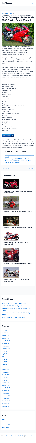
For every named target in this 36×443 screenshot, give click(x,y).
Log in (3, 419)
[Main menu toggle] (32, 3)
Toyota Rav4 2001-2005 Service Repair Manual (13, 317)
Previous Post (5, 168)
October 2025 (5, 346)
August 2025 (5, 351)
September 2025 (6, 348)
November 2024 (6, 375)
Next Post (32, 168)
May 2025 (4, 359)
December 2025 (6, 341)
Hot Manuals (7, 3)
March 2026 (5, 333)
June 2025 (4, 356)
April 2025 (4, 361)
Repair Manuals (15, 436)
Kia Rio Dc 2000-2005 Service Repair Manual (13, 306)
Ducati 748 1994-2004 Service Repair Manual (17, 212)
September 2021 (6, 396)
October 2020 (5, 403)
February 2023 (5, 382)
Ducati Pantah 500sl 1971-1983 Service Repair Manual (16, 280)
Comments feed (6, 424)
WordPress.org (5, 427)
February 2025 (5, 367)
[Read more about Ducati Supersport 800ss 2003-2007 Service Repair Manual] (11, 184)
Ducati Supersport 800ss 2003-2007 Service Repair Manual (17, 191)
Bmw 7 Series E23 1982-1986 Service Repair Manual (18, 160)
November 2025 (6, 343)
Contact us (27, 436)
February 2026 (5, 335)
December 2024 (6, 372)
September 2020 (6, 406)
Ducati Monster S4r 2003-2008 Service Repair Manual (15, 243)
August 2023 (5, 377)
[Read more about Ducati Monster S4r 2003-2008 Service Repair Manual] (11, 236)
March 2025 (5, 364)
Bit (20, 436)
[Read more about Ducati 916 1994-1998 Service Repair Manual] (11, 220)
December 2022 (6, 388)
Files (23, 436)
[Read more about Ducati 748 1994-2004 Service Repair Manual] (11, 203)
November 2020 (6, 401)
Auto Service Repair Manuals (12, 162)
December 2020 (6, 398)
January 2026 (5, 338)
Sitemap (33, 436)
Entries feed (5, 422)
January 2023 (5, 385)
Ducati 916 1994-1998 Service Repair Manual (17, 227)
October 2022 (5, 393)
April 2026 (4, 330)
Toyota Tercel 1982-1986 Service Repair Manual (14, 303)
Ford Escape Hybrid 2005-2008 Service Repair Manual (18, 159)
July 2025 (4, 354)
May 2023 (4, 380)
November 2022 (6, 390)
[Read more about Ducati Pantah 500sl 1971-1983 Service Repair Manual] (11, 272)
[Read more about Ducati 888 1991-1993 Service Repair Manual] (11, 254)
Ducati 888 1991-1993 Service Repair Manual (17, 263)
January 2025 (5, 369)
